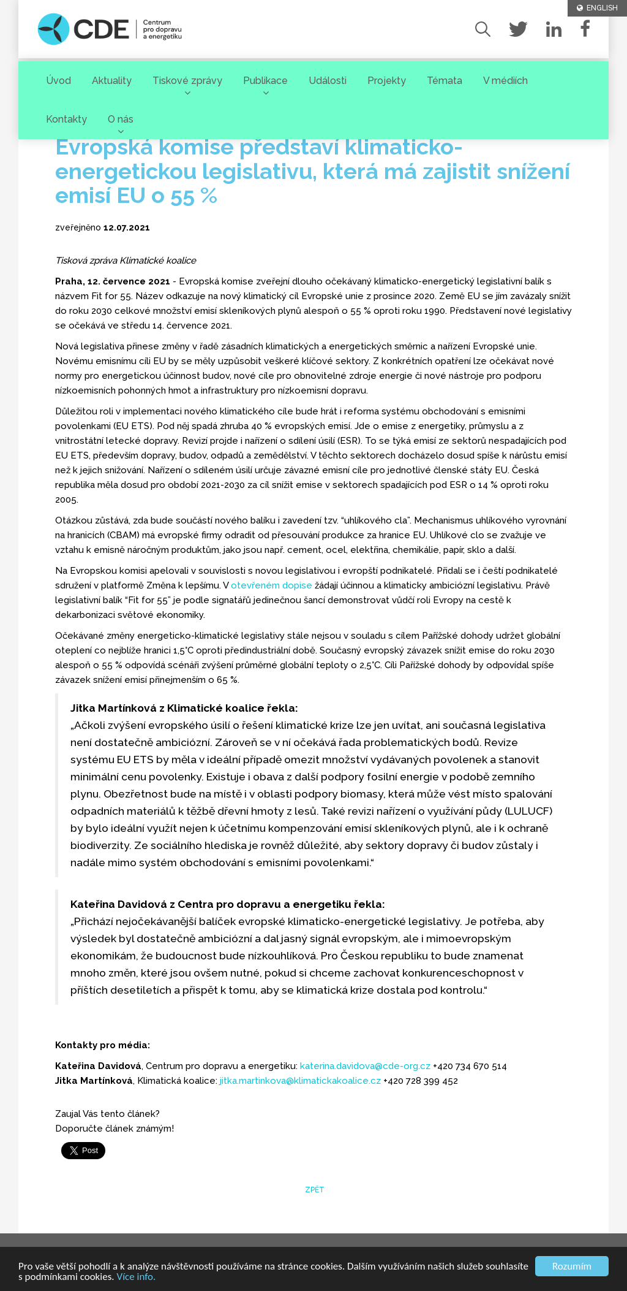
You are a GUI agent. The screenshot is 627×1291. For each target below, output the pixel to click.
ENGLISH (597, 8)
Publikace (265, 80)
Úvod (58, 80)
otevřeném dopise (271, 585)
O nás (120, 119)
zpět (314, 1190)
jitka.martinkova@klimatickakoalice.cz (300, 1080)
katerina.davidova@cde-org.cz (365, 1066)
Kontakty (66, 119)
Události (328, 80)
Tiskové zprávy (187, 80)
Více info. (136, 1277)
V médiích (505, 80)
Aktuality (112, 80)
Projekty (386, 80)
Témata (444, 80)
